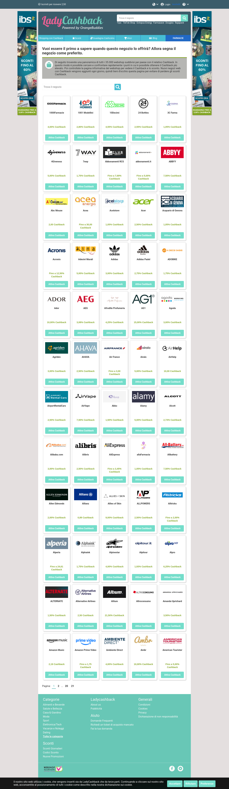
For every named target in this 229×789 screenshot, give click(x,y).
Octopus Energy (144, 22)
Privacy (142, 712)
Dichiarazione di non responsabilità (158, 716)
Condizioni (144, 704)
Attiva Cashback (57, 137)
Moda (46, 716)
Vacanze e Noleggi (53, 728)
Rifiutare (190, 783)
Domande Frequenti (102, 720)
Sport (46, 720)
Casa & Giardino (52, 712)
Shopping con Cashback (51, 38)
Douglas (170, 22)
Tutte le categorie (53, 736)
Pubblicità (96, 708)
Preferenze (207, 783)
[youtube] (180, 768)
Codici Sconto (51, 752)
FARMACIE (178, 38)
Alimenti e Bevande (54, 704)
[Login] (165, 4)
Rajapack (179, 22)
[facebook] (172, 768)
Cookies (142, 708)
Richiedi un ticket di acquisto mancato (112, 724)
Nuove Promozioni (53, 756)
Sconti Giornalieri (52, 748)
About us (96, 704)
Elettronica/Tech (52, 724)
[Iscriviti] (176, 4)
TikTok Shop (129, 22)
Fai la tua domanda (101, 728)
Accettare (175, 783)
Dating (46, 732)
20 (66, 686)
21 (72, 686)
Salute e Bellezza (52, 708)
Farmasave (158, 22)
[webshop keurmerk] (53, 770)
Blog (153, 38)
